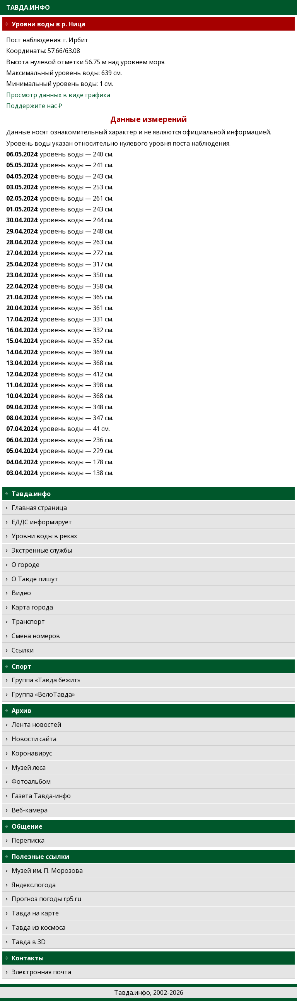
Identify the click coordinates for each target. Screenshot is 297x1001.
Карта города (32, 607)
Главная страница (39, 507)
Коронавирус (32, 753)
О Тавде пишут (35, 579)
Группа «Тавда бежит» (46, 680)
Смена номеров (36, 636)
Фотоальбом (31, 781)
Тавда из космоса (38, 927)
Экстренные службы (42, 550)
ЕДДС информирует (42, 522)
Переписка (28, 840)
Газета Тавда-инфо (41, 796)
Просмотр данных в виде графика (58, 95)
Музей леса (29, 767)
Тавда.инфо (28, 7)
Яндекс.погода (34, 885)
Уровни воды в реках (44, 536)
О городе (25, 564)
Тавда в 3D (29, 941)
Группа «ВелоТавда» (43, 694)
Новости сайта (34, 739)
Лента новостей (36, 724)
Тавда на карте (35, 913)
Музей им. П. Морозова (47, 870)
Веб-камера (30, 810)
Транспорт (28, 621)
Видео (21, 593)
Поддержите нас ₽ (34, 105)
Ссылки (23, 650)
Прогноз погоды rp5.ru (46, 899)
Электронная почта (41, 972)
